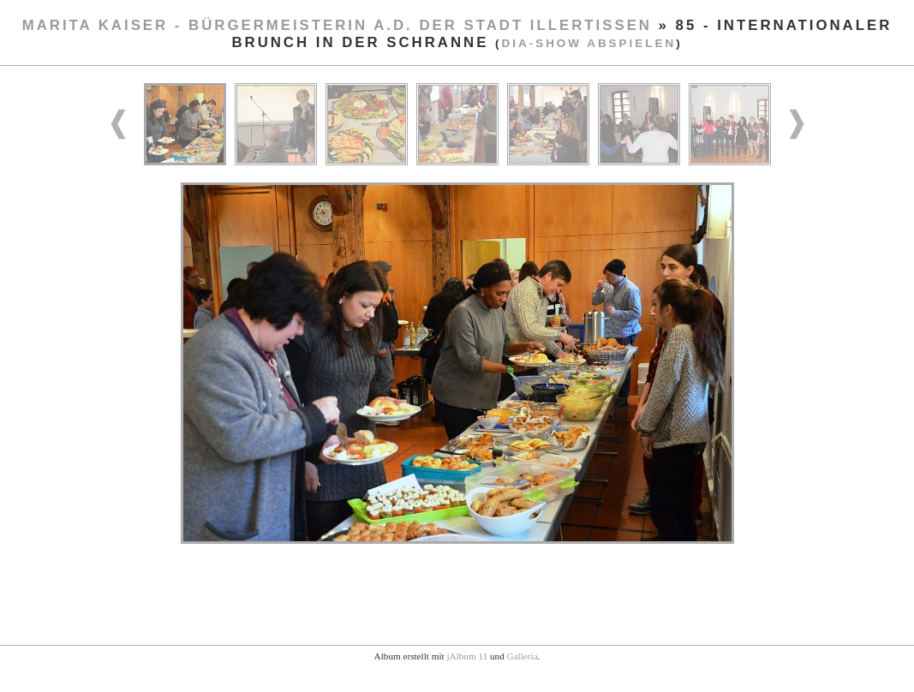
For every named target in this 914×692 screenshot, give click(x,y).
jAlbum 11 (466, 656)
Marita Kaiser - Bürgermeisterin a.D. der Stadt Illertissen (337, 25)
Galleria (522, 656)
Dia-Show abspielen (589, 43)
